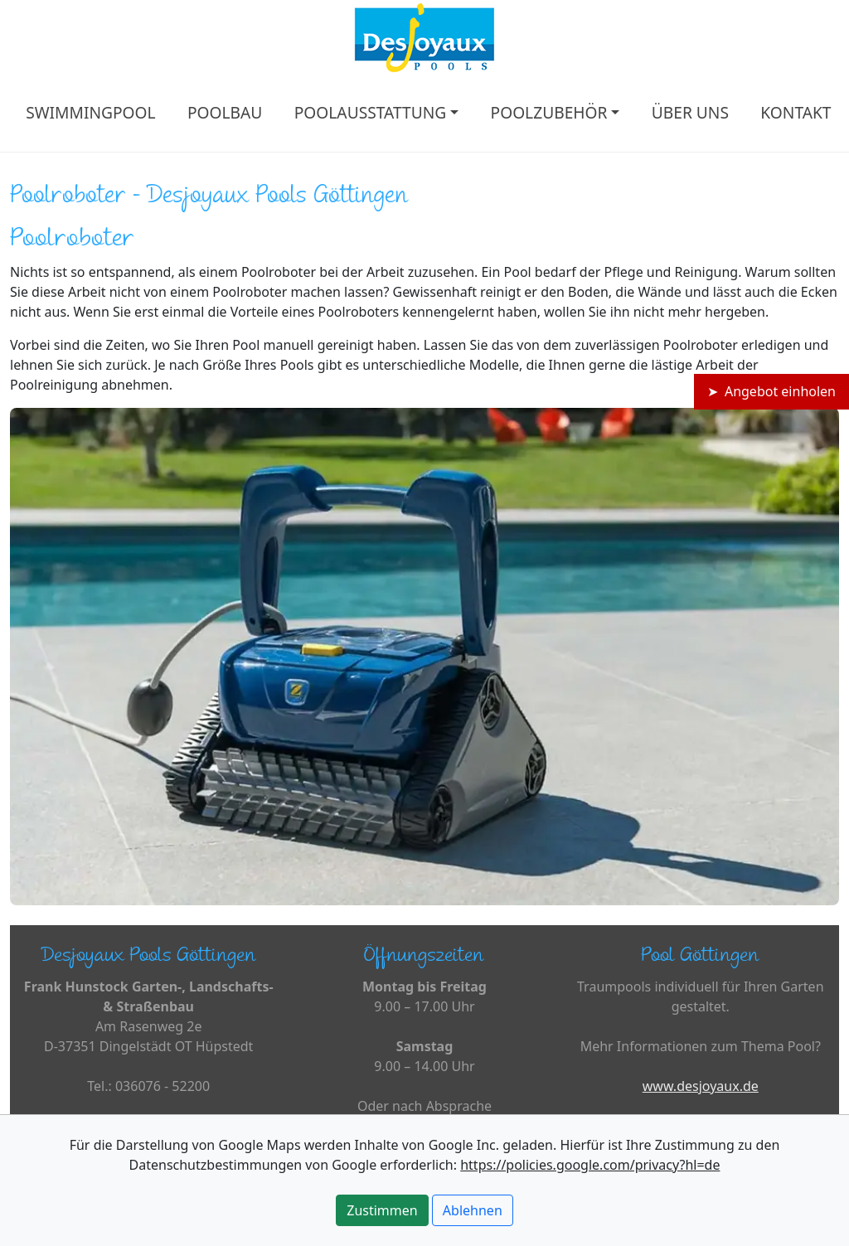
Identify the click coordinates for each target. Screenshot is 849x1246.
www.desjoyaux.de (701, 1086)
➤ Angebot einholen (771, 391)
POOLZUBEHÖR (549, 112)
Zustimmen (382, 1210)
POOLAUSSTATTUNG (370, 112)
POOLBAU (224, 112)
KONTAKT (795, 112)
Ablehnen (472, 1210)
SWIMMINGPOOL (90, 112)
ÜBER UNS (690, 112)
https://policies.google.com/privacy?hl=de (590, 1165)
